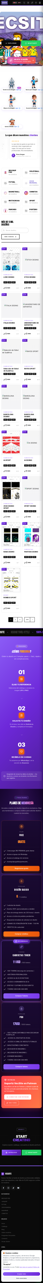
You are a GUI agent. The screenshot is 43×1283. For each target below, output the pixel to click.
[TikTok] (13, 1188)
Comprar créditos (21, 934)
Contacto (4, 1238)
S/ (14, 2)
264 (27, 619)
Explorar (11, 43)
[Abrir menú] (40, 3)
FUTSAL (4, 1204)
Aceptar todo (21, 1274)
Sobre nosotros (6, 1232)
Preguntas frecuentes (8, 1235)
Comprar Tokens (21, 996)
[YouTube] (18, 1188)
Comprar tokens (21, 1067)
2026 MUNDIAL (6, 1207)
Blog (3, 1229)
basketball (5, 1210)
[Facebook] (3, 1188)
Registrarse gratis (21, 868)
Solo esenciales (21, 1278)
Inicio (3, 1223)
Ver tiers (11, 1103)
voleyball (4, 1201)
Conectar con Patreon (18, 1097)
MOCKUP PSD (6, 1198)
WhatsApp (31, 43)
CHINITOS (5, 1213)
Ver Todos (10, 237)
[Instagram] (8, 1188)
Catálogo (11, 1152)
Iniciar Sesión (6, 1241)
